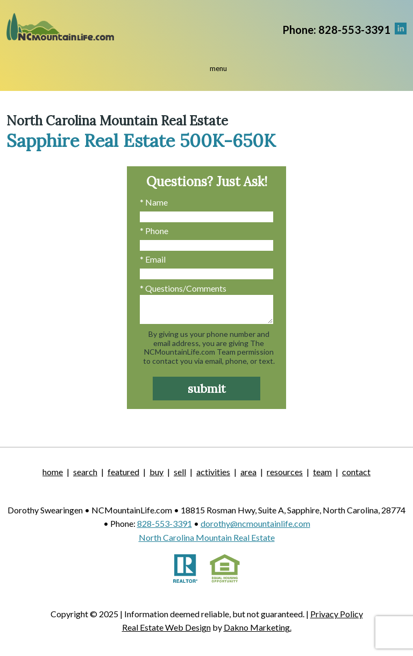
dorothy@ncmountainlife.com (255, 523)
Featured (123, 472)
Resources (285, 472)
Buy (156, 472)
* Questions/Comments (183, 288)
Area (248, 472)
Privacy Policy (336, 614)
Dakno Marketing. (257, 627)
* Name (154, 202)
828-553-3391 (164, 523)
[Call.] (336, 29)
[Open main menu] (206, 71)
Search (85, 472)
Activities (213, 472)
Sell (180, 472)
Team (322, 472)
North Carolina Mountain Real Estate (207, 537)
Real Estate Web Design (166, 627)
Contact (356, 472)
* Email (153, 259)
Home (52, 472)
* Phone (154, 230)
